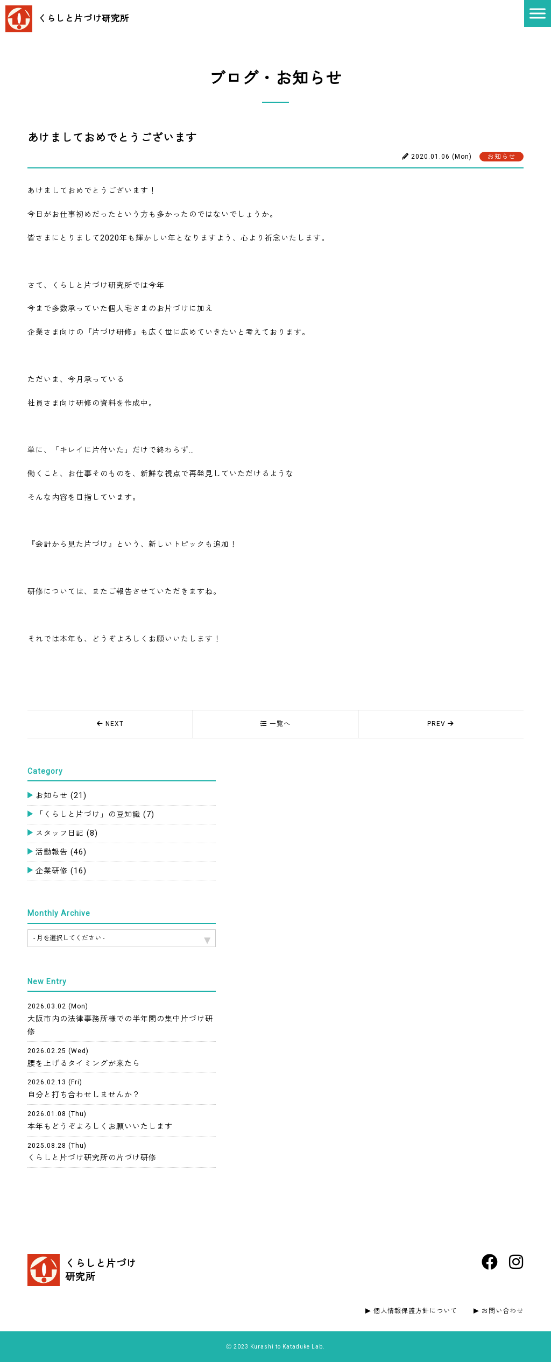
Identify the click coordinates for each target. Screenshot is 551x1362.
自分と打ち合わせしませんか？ (83, 1088)
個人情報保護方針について (415, 1311)
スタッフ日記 (67, 833)
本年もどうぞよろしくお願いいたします (100, 1120)
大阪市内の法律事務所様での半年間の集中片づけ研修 (120, 1019)
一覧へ (275, 724)
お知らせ (61, 795)
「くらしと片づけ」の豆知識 (95, 814)
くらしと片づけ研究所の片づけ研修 (92, 1152)
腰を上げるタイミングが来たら (83, 1057)
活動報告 (61, 852)
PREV (440, 724)
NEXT (110, 724)
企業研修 (61, 870)
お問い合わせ (503, 1311)
